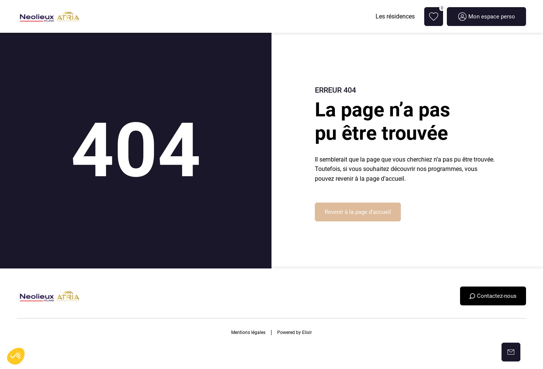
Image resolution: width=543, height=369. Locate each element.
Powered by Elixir (294, 332)
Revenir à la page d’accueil (358, 212)
